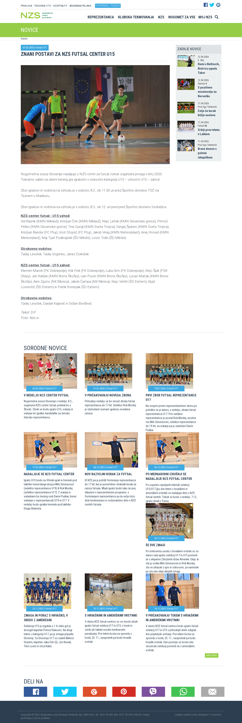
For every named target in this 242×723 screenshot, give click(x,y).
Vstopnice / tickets (108, 5)
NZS (161, 17)
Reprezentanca (101, 17)
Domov (24, 38)
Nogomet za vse (181, 17)
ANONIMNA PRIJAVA (80, 5)
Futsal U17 (41, 47)
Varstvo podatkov (41, 718)
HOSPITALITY (60, 5)
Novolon (217, 714)
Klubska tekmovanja (136, 17)
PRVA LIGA (26, 5)
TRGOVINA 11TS (42, 5)
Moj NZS (205, 17)
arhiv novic (211, 655)
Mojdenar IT (205, 714)
